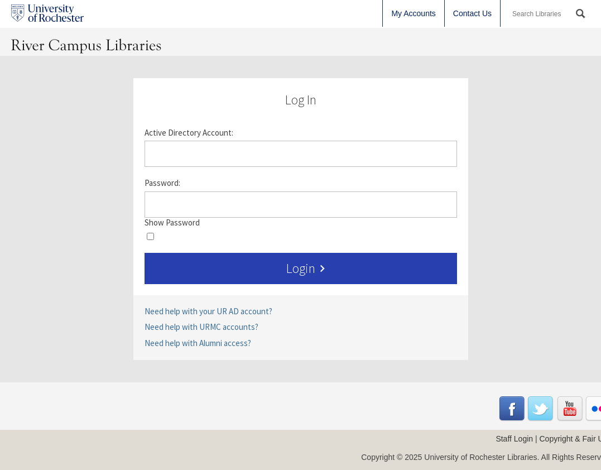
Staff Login (514, 438)
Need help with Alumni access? (198, 343)
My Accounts (413, 13)
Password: (162, 183)
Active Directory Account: (189, 133)
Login (307, 268)
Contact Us (472, 13)
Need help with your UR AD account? (208, 311)
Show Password (172, 223)
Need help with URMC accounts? (201, 327)
